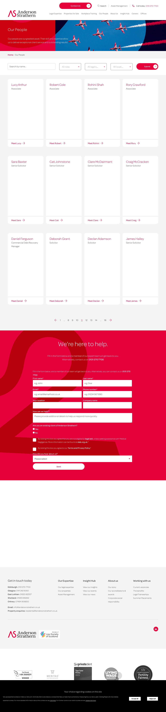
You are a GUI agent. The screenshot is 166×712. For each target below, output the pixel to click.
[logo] (49, 634)
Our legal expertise (66, 587)
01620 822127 (26, 594)
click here (53, 700)
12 (86, 319)
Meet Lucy (16, 142)
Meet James (131, 300)
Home (10, 54)
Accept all (135, 699)
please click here (91, 700)
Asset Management (119, 6)
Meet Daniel (17, 300)
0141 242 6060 (22, 590)
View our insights (90, 587)
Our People (103, 13)
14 (96, 319)
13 (91, 319)
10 (77, 319)
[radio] (82, 428)
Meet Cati (54, 219)
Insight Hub (124, 13)
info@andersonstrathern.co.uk (27, 607)
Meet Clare (93, 219)
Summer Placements (142, 598)
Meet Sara (16, 219)
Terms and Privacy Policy (79, 447)
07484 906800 (22, 601)
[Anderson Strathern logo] (22, 13)
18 (105, 319)
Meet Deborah (56, 300)
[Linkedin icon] (156, 629)
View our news (89, 594)
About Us (114, 13)
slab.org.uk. (83, 441)
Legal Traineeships (141, 594)
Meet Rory (131, 142)
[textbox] (68, 66)
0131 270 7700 (96, 359)
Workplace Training (89, 13)
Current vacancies (141, 587)
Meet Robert (55, 142)
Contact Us (75, 6)
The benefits (138, 590)
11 (82, 319)
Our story (112, 587)
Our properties (64, 590)
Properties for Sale (71, 13)
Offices (144, 13)
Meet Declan (94, 300)
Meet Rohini (93, 142)
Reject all (153, 699)
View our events (89, 590)
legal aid (89, 438)
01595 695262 (23, 597)
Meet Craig (131, 219)
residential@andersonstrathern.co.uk (41, 610)
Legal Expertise (55, 13)
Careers (135, 13)
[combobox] (70, 66)
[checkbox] (82, 430)
